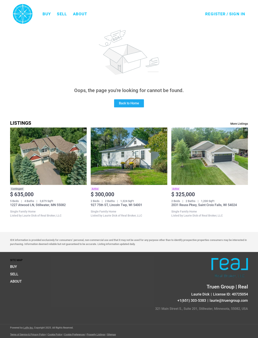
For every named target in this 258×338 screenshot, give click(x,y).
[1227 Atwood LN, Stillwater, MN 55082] (48, 156)
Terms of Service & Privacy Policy (28, 334)
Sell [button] (62, 13)
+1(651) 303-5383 (191, 300)
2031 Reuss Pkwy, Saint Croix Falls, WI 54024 (204, 205)
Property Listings (96, 334)
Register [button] (215, 13)
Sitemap (111, 334)
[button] (22, 14)
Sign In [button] (237, 13)
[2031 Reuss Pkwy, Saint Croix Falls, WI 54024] (209, 156)
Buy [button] (47, 13)
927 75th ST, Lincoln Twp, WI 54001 (116, 205)
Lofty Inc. (28, 327)
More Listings (239, 123)
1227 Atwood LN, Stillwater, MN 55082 (38, 205)
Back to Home (129, 103)
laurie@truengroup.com (229, 300)
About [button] (80, 13)
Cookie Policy (55, 334)
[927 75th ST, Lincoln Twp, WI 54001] (129, 156)
